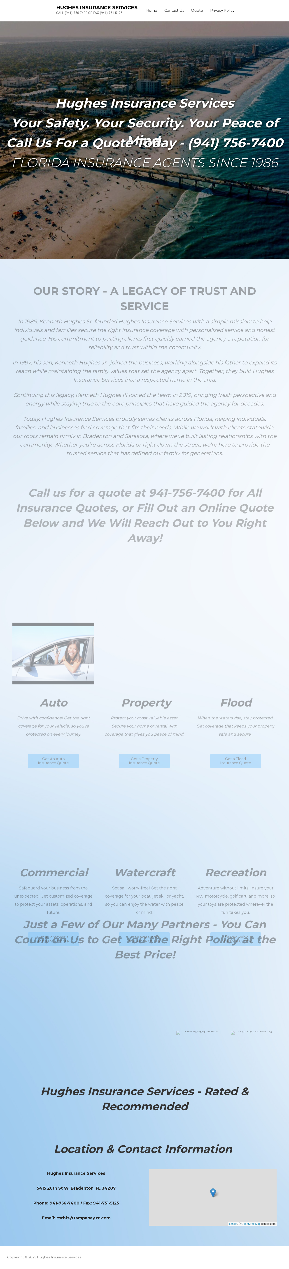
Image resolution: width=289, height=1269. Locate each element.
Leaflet (233, 1223)
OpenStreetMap (251, 1223)
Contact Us (174, 10)
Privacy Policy (222, 10)
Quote (197, 10)
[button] (213, 1193)
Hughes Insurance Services (97, 8)
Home (151, 10)
